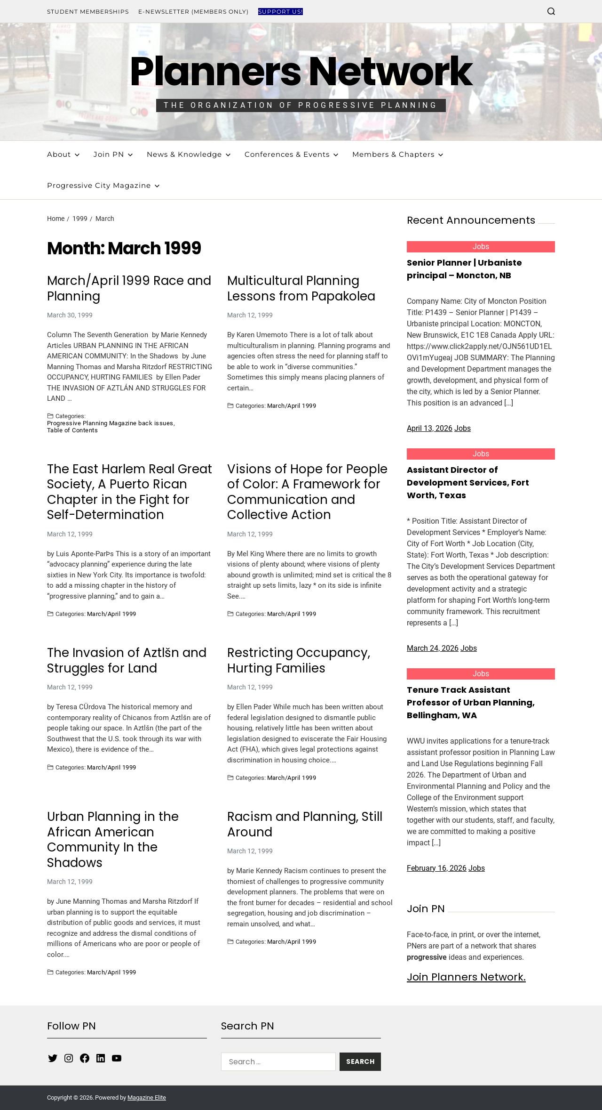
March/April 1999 (292, 405)
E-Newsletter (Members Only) (193, 11)
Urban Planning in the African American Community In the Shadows (113, 839)
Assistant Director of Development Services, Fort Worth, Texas (468, 482)
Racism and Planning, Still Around (304, 824)
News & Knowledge (188, 154)
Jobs (481, 246)
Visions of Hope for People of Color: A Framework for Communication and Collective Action (307, 492)
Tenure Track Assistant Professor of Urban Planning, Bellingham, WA (471, 702)
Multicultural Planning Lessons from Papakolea (301, 288)
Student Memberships (88, 11)
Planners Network (300, 71)
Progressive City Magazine (103, 185)
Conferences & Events (291, 154)
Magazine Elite (146, 1097)
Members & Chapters (397, 154)
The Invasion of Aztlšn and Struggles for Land (126, 660)
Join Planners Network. (466, 977)
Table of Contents (72, 430)
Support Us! (280, 11)
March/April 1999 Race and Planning (129, 288)
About (63, 154)
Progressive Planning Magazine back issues (110, 423)
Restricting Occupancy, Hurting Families (298, 660)
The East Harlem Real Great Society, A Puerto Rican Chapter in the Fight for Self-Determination (129, 492)
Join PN (113, 154)
